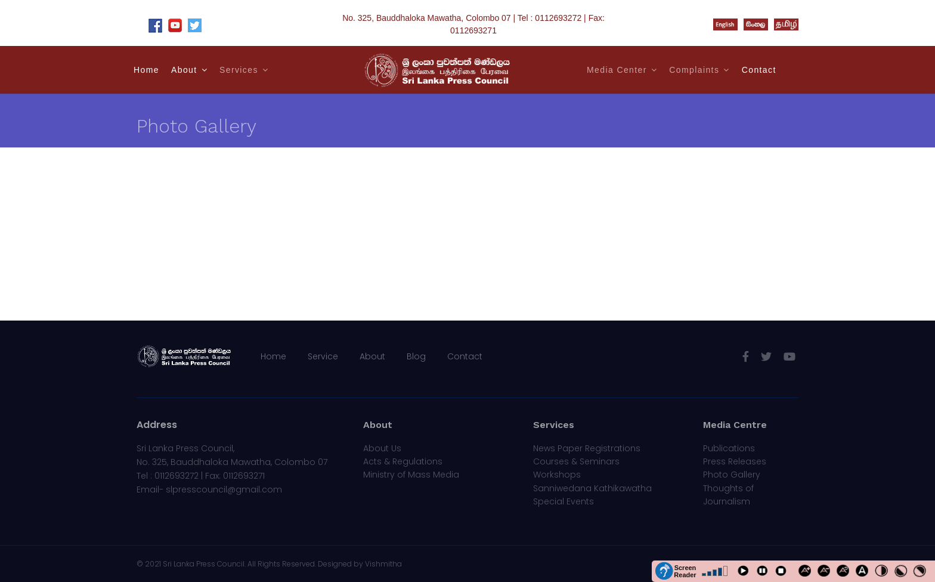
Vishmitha (383, 564)
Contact (759, 70)
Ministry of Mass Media (411, 475)
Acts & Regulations (402, 461)
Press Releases (734, 461)
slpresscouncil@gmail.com (224, 489)
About (184, 70)
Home (146, 70)
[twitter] (766, 356)
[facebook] (745, 356)
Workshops (557, 475)
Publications (729, 448)
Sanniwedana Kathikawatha (592, 488)
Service (323, 356)
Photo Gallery (731, 475)
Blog (416, 356)
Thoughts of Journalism (728, 494)
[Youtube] (789, 356)
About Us (382, 448)
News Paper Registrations (586, 448)
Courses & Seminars (576, 461)
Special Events (563, 501)
